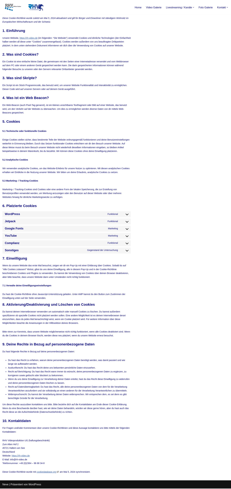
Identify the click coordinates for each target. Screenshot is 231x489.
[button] (193, 7)
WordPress (34, 485)
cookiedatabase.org (46, 472)
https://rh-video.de (29, 38)
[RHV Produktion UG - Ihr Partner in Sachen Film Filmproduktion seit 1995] (23, 7)
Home (138, 7)
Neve (5, 485)
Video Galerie (153, 7)
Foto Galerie (206, 7)
